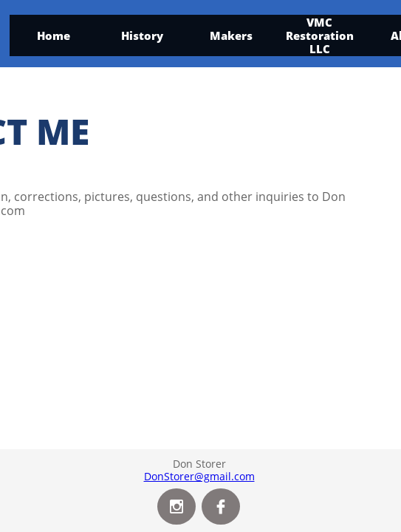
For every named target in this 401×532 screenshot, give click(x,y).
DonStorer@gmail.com (199, 476)
